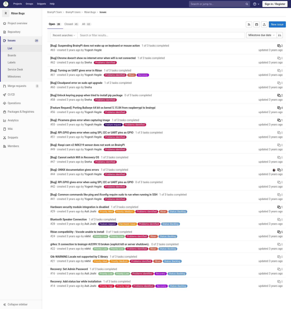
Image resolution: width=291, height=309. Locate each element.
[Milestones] (21, 76)
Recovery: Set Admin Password (69, 269)
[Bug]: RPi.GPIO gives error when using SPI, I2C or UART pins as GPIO (92, 132)
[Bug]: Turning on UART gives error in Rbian (76, 70)
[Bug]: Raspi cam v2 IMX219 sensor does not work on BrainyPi (87, 144)
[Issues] (21, 40)
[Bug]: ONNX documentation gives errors (74, 169)
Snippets (41, 3)
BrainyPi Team (54, 12)
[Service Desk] (21, 69)
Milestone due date (262, 35)
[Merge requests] (21, 86)
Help (52, 3)
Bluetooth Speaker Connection (68, 219)
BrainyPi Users (73, 12)
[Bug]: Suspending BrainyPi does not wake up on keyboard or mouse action (95, 45)
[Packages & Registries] (21, 112)
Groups (29, 3)
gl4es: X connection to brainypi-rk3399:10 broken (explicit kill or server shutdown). (99, 244)
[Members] (21, 146)
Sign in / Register (275, 4)
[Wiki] (21, 129)
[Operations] (21, 103)
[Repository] (21, 32)
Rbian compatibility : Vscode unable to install (77, 231)
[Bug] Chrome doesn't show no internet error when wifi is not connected (93, 58)
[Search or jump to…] (220, 4)
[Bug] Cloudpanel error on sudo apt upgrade (76, 82)
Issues (103, 12)
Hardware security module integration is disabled (79, 207)
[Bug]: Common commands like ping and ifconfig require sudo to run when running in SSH (103, 194)
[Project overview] (21, 23)
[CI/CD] (21, 94)
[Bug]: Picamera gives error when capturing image (80, 120)
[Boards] (21, 55)
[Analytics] (21, 120)
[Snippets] (21, 137)
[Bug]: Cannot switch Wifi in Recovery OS (74, 157)
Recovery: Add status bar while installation (75, 281)
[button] (21, 304)
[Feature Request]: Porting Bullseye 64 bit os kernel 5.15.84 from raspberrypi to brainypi (103, 107)
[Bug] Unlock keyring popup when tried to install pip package (86, 95)
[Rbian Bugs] (21, 13)
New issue (277, 24)
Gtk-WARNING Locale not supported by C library (79, 256)
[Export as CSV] (264, 24)
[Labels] (21, 62)
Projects (17, 3)
